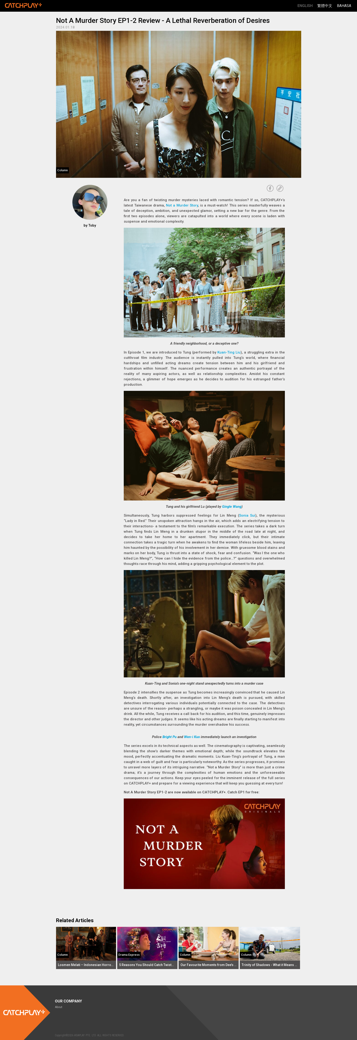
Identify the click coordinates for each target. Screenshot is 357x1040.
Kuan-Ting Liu (228, 352)
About (58, 1007)
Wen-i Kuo (192, 737)
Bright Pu (170, 737)
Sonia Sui (247, 515)
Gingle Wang (231, 506)
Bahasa (344, 6)
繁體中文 (324, 6)
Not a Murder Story (182, 205)
